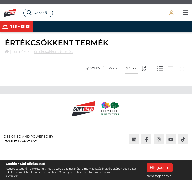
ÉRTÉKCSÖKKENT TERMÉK (53, 52)
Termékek (21, 52)
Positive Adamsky (20, 141)
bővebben (12, 176)
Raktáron (113, 68)
